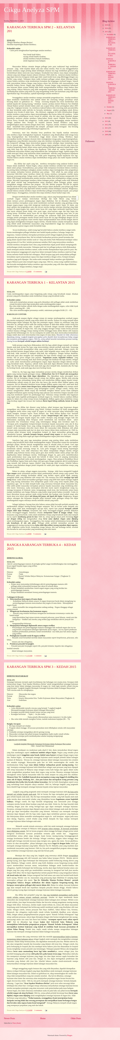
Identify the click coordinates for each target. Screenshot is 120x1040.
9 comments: (37, 534)
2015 (106, 32)
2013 (106, 121)
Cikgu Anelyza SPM (32, 9)
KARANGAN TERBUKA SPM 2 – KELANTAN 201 (110, 41)
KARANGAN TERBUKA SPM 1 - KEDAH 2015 (110, 99)
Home (43, 1018)
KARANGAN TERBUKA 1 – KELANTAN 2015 (41, 282)
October (109, 107)
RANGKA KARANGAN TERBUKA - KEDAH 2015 (111, 87)
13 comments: (38, 271)
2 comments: (38, 1010)
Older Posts (76, 1018)
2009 (106, 135)
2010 (106, 131)
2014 (106, 118)
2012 (106, 125)
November (110, 34)
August (109, 110)
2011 (106, 128)
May (108, 113)
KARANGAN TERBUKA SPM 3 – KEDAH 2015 (41, 667)
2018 (106, 25)
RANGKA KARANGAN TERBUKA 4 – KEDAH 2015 (111, 63)
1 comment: (38, 656)
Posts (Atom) (17, 1023)
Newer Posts (9, 1018)
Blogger (69, 1035)
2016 (106, 28)
